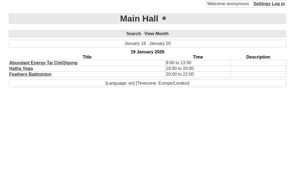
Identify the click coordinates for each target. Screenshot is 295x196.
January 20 (160, 43)
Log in (278, 3)
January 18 (135, 43)
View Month (157, 33)
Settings (261, 3)
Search (134, 33)
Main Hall (139, 18)
